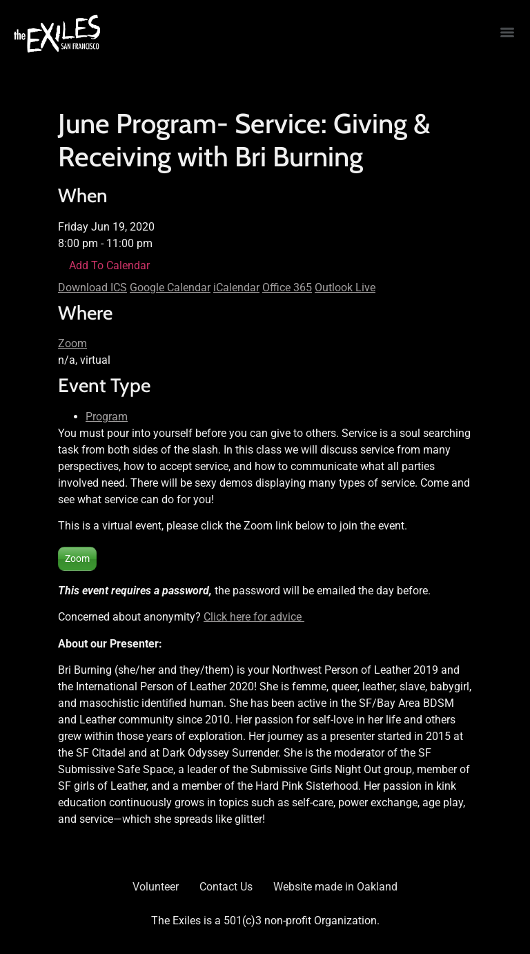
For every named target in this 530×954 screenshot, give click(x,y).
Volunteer (155, 886)
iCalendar (236, 287)
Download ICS (92, 287)
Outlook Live (345, 287)
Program (107, 416)
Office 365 (287, 287)
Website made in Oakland (335, 886)
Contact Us (226, 886)
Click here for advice (254, 616)
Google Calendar (170, 287)
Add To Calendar (109, 265)
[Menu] (507, 32)
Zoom (72, 343)
